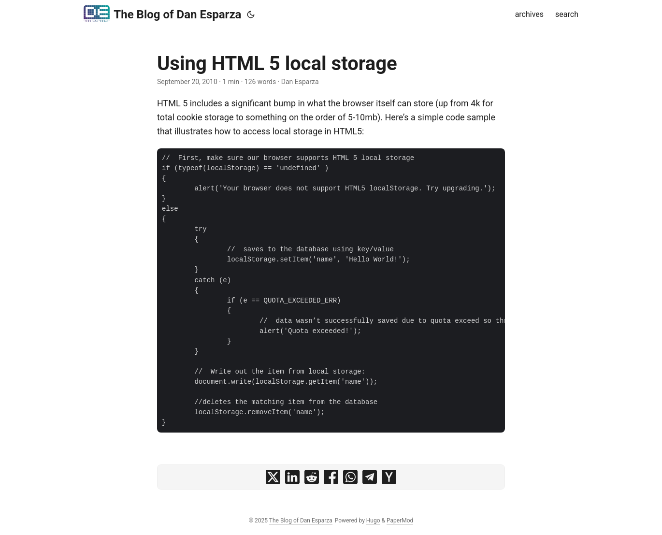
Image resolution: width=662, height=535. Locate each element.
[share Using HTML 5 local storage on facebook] (331, 477)
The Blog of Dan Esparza (162, 13)
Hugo (373, 520)
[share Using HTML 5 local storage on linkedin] (292, 477)
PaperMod (400, 520)
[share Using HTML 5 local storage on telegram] (369, 477)
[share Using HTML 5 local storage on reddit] (311, 477)
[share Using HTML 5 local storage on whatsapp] (350, 477)
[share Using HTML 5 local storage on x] (273, 477)
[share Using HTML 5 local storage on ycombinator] (389, 477)
